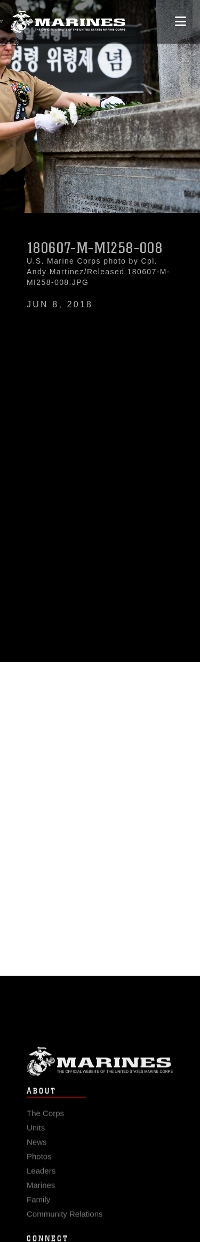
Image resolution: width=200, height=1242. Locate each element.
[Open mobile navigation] (180, 21)
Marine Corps (100, 1070)
